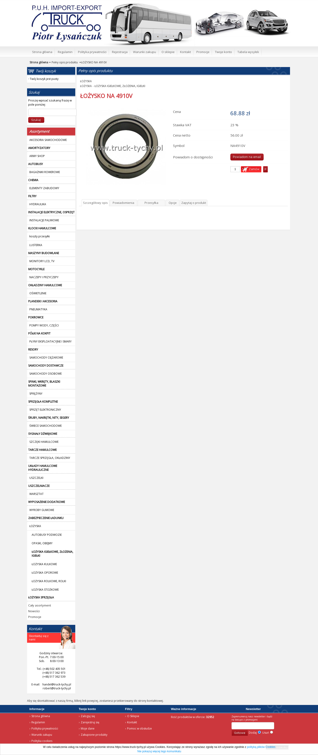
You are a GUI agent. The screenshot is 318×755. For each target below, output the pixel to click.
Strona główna (60, 6)
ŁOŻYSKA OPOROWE (45, 573)
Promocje (34, 617)
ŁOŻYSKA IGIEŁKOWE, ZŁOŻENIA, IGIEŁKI (120, 86)
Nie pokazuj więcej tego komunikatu (159, 751)
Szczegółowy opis (95, 203)
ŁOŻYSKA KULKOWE (44, 564)
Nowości (34, 611)
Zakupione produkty (94, 735)
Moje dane (88, 728)
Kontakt (132, 722)
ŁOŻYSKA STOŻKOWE (45, 590)
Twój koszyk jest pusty (254, 4)
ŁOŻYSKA (86, 81)
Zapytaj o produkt (193, 203)
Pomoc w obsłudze (139, 728)
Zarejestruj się (90, 722)
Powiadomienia (123, 203)
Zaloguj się (88, 716)
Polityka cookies (41, 741)
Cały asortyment (39, 605)
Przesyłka (151, 203)
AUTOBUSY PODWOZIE (47, 535)
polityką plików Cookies (261, 747)
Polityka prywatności (44, 728)
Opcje (173, 203)
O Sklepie (133, 716)
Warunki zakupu (41, 735)
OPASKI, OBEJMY (42, 543)
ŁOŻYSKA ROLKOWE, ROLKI (49, 581)
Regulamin (38, 722)
